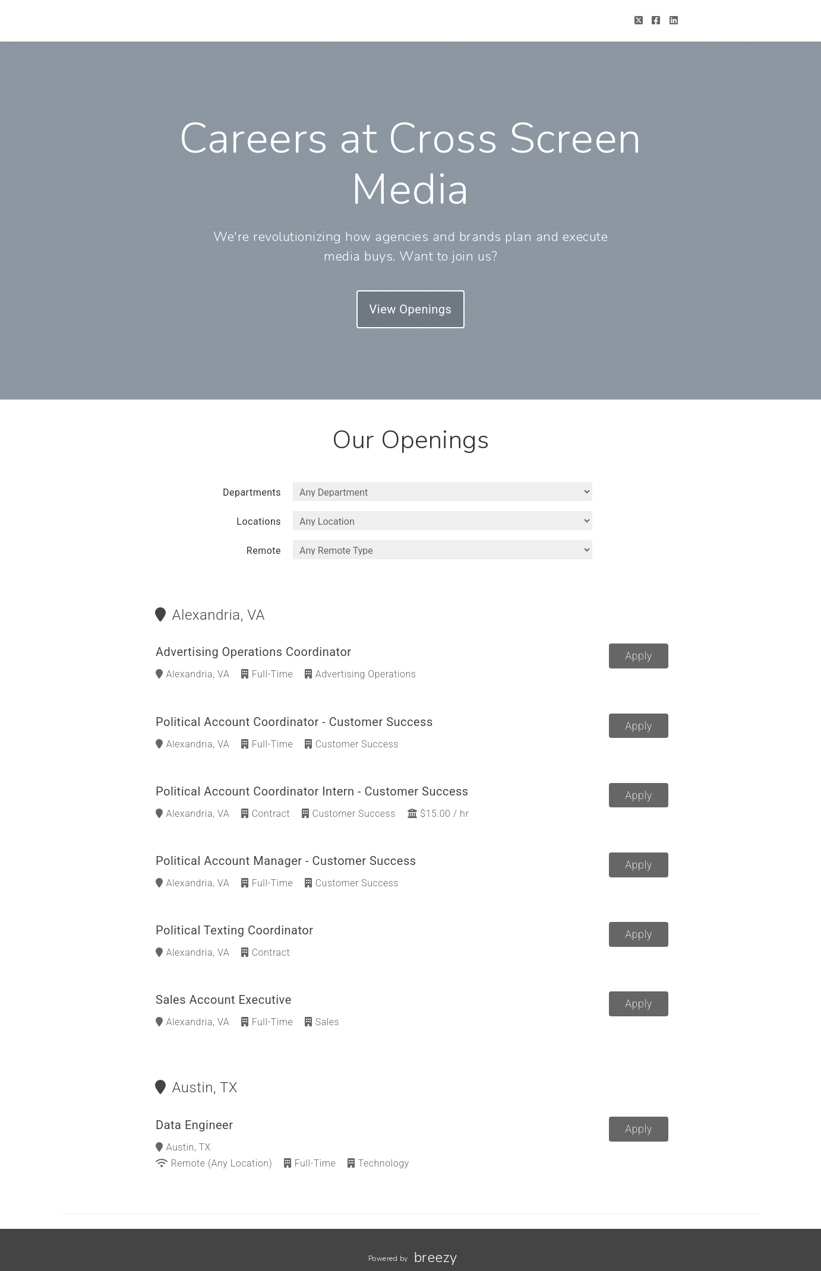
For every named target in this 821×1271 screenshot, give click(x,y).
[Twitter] (638, 20)
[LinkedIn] (674, 20)
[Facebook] (656, 20)
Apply (638, 655)
